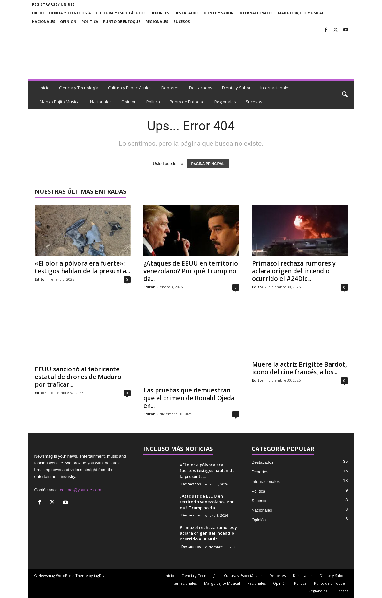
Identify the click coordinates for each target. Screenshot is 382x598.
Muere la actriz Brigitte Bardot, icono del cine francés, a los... (299, 368)
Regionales (156, 21)
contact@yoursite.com (80, 489)
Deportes (159, 13)
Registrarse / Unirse (53, 4)
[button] (345, 95)
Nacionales (43, 21)
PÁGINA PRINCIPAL (208, 164)
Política (89, 21)
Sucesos (181, 21)
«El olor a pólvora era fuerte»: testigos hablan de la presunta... (82, 267)
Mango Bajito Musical (301, 13)
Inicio (38, 13)
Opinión (68, 21)
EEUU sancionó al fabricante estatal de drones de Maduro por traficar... (78, 377)
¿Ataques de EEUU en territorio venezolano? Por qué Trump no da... (190, 271)
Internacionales (255, 13)
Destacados (186, 13)
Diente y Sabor (218, 13)
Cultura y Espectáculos (121, 13)
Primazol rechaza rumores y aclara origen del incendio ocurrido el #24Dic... (294, 271)
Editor (40, 279)
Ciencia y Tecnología (70, 13)
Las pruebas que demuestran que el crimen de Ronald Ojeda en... (188, 398)
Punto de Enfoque (121, 21)
